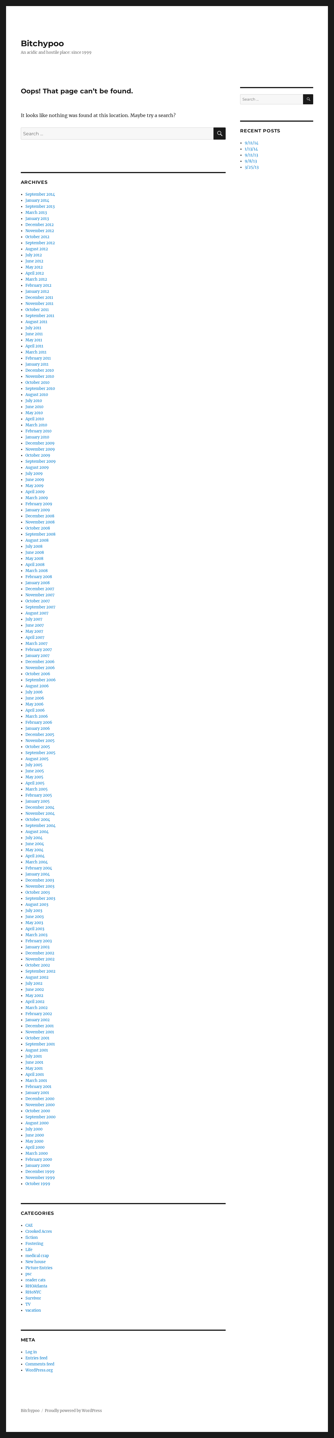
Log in (31, 1352)
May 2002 (34, 995)
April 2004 (34, 856)
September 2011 (39, 315)
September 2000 (40, 1117)
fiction (31, 1237)
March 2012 (36, 279)
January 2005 (37, 801)
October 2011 (37, 309)
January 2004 (37, 874)
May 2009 (34, 485)
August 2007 (37, 613)
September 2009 (40, 461)
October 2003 (37, 892)
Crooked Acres (38, 1231)
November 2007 (40, 595)
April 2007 (34, 637)
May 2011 (33, 340)
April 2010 (34, 419)
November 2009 (40, 449)
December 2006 (40, 661)
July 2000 (33, 1129)
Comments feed (39, 1364)
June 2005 (34, 771)
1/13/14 (251, 149)
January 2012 (37, 291)
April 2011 (34, 346)
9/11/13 (251, 155)
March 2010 (36, 425)
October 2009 (37, 455)
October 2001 (37, 1038)
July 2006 (34, 692)
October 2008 (37, 528)
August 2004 (37, 831)
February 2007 (38, 649)
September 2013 (40, 206)
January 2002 (37, 1019)
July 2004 (33, 837)
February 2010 (38, 431)
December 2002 (39, 953)
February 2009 (38, 503)
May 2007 (34, 631)
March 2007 (36, 643)
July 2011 (33, 327)
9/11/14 (251, 142)
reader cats (35, 1280)
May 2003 (34, 922)
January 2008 (37, 582)
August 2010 (36, 394)
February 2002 (38, 1013)
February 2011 (38, 358)
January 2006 (37, 728)
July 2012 (33, 255)
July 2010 (33, 400)
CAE (29, 1225)
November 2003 (39, 886)
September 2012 (40, 242)
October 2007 (37, 601)
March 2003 (36, 934)
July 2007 (33, 619)
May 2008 (34, 558)
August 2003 (36, 904)
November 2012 (39, 230)
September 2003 (40, 898)
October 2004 (37, 819)
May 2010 (34, 412)
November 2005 (40, 740)
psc (28, 1274)
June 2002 (34, 989)
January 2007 (37, 655)
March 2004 (36, 862)
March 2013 (36, 212)
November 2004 (40, 813)
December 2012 (39, 224)
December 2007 (39, 588)
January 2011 (37, 364)
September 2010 (40, 388)
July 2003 (33, 910)
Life (28, 1249)
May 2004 (34, 849)
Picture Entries (39, 1267)
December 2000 (39, 1098)
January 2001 (37, 1092)
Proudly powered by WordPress (73, 1410)
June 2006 (34, 698)
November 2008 (40, 522)
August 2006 (37, 686)
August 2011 (36, 321)
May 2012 (34, 267)
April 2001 (34, 1074)
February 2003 (38, 941)
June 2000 (34, 1135)
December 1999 (40, 1171)
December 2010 (39, 370)
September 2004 (40, 825)
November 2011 (39, 303)
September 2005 (40, 752)
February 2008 (38, 576)
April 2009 (35, 491)
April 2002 (34, 1001)
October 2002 (37, 965)
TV (28, 1304)
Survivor (33, 1298)
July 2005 (33, 765)
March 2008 (36, 570)
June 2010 (34, 406)
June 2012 (34, 261)
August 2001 (36, 1050)
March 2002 (36, 1007)
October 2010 (37, 382)
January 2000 (37, 1165)
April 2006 (35, 710)
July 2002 (33, 983)
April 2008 (34, 564)
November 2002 (40, 959)
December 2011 (39, 297)
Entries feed (36, 1358)
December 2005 (39, 734)
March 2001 (36, 1080)
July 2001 (33, 1056)
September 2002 (40, 971)
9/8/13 (251, 161)
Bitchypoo (42, 43)
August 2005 (37, 758)
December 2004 (39, 807)
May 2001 (34, 1068)
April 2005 (34, 783)
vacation (33, 1310)
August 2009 (37, 467)
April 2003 (34, 928)
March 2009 (36, 497)
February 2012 (38, 285)
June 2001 (34, 1062)
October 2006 (37, 673)
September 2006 (40, 680)
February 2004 (38, 868)
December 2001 (39, 1026)
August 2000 (37, 1123)
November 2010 (39, 376)
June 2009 (34, 479)
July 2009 (34, 473)
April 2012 (34, 273)
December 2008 (39, 516)
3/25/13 (252, 167)
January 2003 (37, 947)
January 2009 (37, 510)
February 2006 (38, 722)
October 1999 (37, 1183)
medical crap (37, 1255)
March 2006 (36, 716)
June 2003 (34, 916)
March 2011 (36, 352)
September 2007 (40, 607)
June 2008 (34, 552)
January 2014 (37, 200)
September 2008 (40, 534)
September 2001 (40, 1044)
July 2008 (33, 546)
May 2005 (34, 777)
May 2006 (34, 704)
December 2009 (40, 443)
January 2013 (37, 218)
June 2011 (34, 334)
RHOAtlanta (36, 1286)
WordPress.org (39, 1370)
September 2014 (40, 194)
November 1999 (40, 1177)
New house (35, 1261)
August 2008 (37, 540)
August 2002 (37, 977)
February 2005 (38, 795)
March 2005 (36, 789)
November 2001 (39, 1032)
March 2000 (36, 1153)
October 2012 (37, 236)
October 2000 (37, 1110)
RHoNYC (33, 1292)
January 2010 (37, 437)
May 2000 (34, 1141)
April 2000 (34, 1147)
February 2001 (38, 1086)
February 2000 (38, 1159)
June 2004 (34, 843)
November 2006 (40, 667)
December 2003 (39, 880)
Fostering (34, 1243)
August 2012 (36, 249)
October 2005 (37, 746)
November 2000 (40, 1104)
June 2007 (34, 625)
